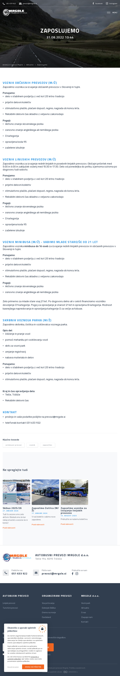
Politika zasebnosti (77, 668)
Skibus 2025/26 (12, 508)
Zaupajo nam (87, 617)
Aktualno (30, 65)
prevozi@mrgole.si (30, 3)
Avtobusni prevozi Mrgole (15, 12)
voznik (32, 445)
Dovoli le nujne (13, 667)
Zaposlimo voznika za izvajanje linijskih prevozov (74, 510)
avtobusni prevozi (14, 445)
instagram (76, 573)
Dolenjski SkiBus (49, 608)
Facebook (99, 3)
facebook (72, 573)
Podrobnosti (9, 528)
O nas (83, 612)
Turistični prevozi (10, 608)
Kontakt (84, 622)
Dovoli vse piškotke (33, 667)
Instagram (113, 3)
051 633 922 (11, 3)
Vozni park (85, 603)
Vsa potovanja (48, 603)
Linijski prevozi (9, 603)
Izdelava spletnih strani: (60, 672)
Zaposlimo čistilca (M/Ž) (45, 509)
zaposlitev (47, 445)
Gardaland (46, 617)
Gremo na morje (49, 612)
